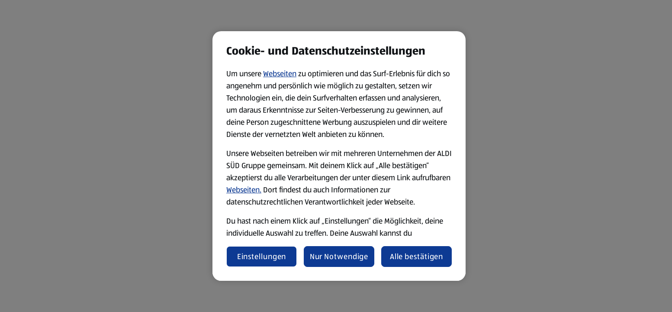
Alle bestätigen (417, 256)
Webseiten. (243, 189)
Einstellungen (261, 256)
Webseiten (279, 73)
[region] (339, 156)
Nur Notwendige (339, 256)
